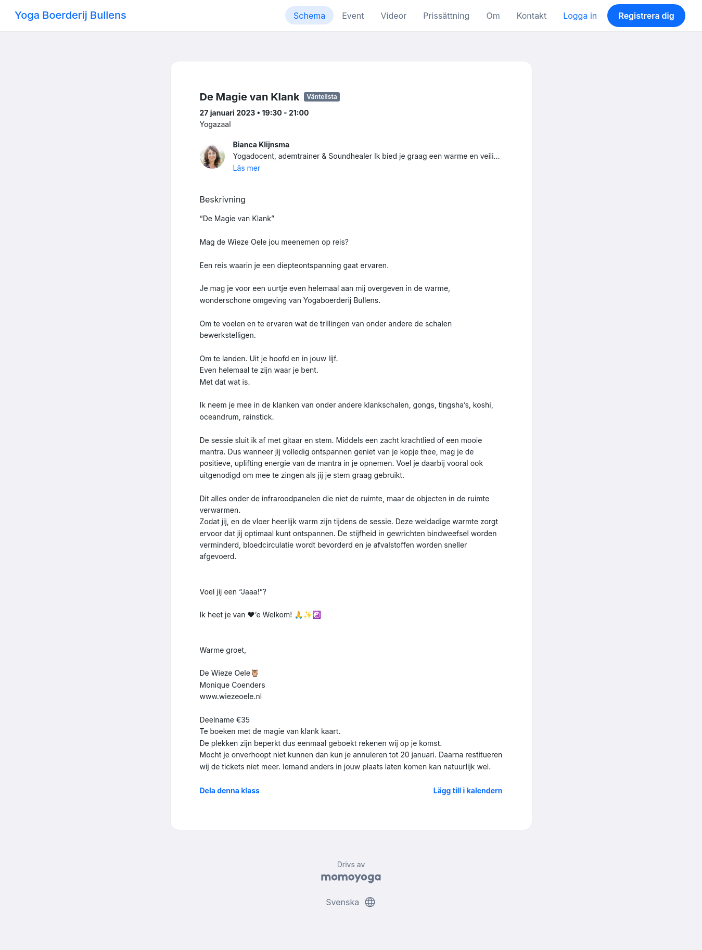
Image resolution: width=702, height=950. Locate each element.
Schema (309, 15)
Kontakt (531, 15)
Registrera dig (646, 15)
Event (353, 15)
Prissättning (446, 15)
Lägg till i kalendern (468, 790)
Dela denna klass (230, 790)
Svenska (351, 902)
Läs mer (247, 167)
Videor (394, 15)
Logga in (580, 15)
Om (493, 15)
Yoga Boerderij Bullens (70, 15)
